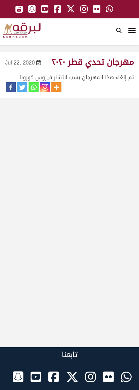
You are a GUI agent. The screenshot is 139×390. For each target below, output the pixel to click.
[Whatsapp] (34, 87)
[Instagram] (45, 87)
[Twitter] (22, 87)
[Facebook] (11, 87)
